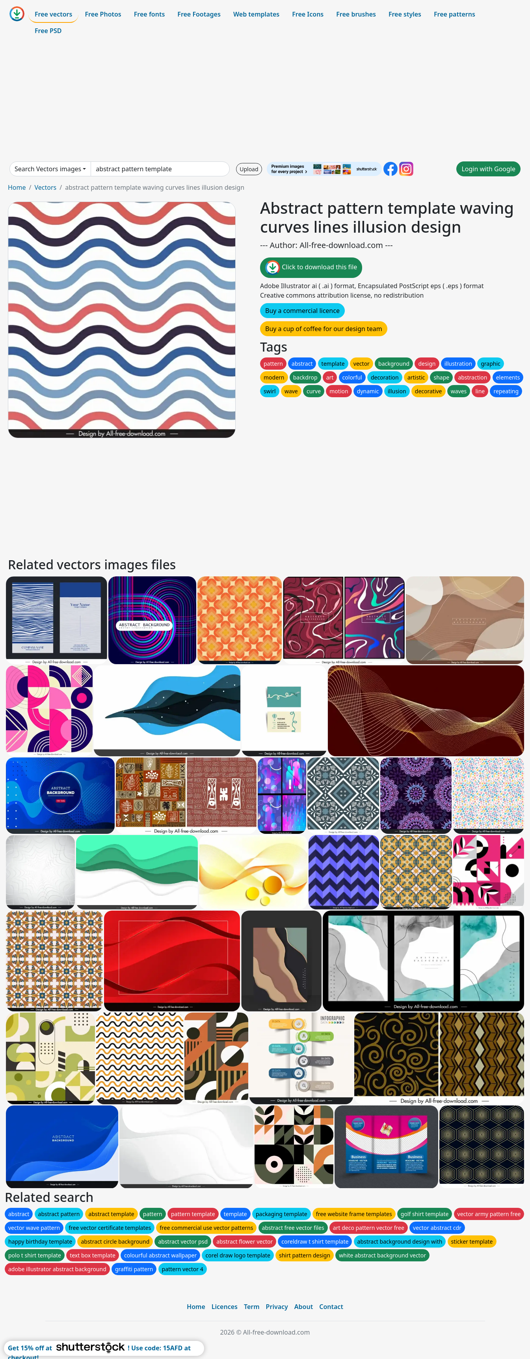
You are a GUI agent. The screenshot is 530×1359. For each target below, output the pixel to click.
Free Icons (308, 14)
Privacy (277, 1306)
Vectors (45, 187)
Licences (225, 1306)
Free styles (405, 14)
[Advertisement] (265, 100)
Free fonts (149, 14)
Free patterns (454, 14)
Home (17, 187)
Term (252, 1306)
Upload (249, 169)
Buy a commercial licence (302, 310)
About (303, 1306)
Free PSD (48, 30)
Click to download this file (311, 267)
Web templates (256, 14)
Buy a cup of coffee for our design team (323, 328)
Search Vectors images (48, 169)
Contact (331, 1306)
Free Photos (103, 14)
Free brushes (356, 14)
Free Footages (199, 14)
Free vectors (53, 14)
